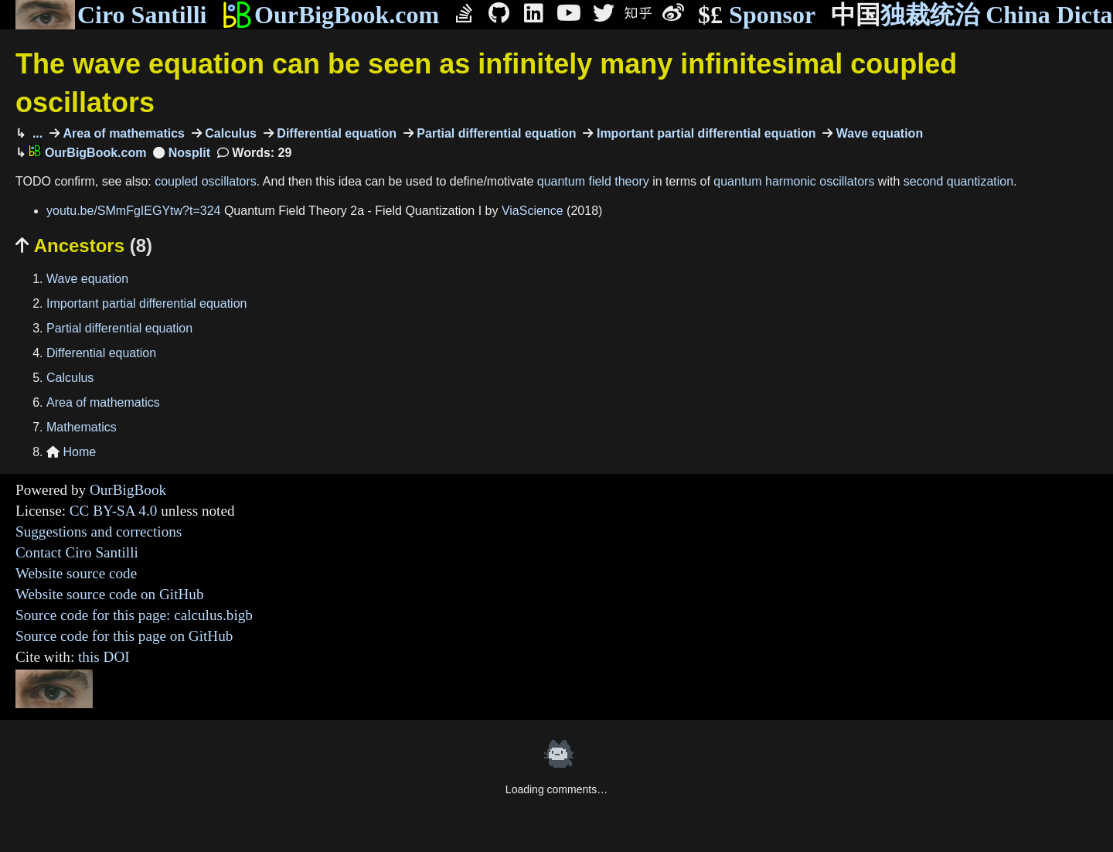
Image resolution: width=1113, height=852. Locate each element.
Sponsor (756, 15)
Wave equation (877, 133)
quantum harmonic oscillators (793, 181)
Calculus (229, 133)
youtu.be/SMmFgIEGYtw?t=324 (133, 210)
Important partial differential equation (704, 133)
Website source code (76, 573)
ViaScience (532, 210)
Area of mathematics (122, 133)
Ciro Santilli (110, 14)
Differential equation (335, 133)
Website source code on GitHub (109, 594)
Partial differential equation (495, 133)
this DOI (104, 657)
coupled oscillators (206, 181)
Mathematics (81, 427)
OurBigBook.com (330, 14)
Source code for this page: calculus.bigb (134, 615)
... (36, 133)
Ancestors (83, 245)
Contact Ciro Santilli (76, 552)
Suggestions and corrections (98, 531)
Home (71, 451)
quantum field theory (593, 181)
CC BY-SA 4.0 (114, 511)
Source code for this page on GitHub (124, 636)
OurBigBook (128, 490)
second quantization (958, 181)
